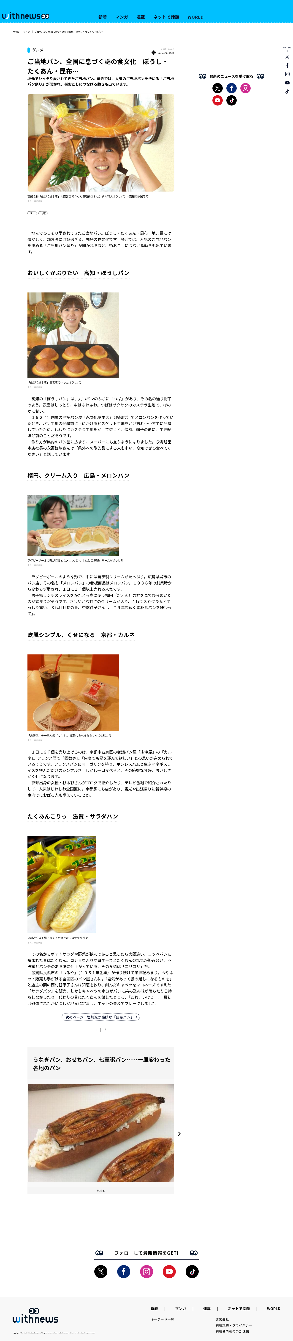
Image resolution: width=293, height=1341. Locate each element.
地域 (43, 213)
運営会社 (222, 1319)
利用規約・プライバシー (234, 1325)
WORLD (196, 17)
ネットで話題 (166, 17)
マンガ (121, 17)
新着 (102, 17)
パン (32, 213)
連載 (141, 17)
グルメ (26, 31)
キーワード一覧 (162, 1319)
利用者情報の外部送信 (232, 1331)
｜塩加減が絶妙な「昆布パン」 (99, 1017)
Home (16, 31)
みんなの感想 (163, 52)
